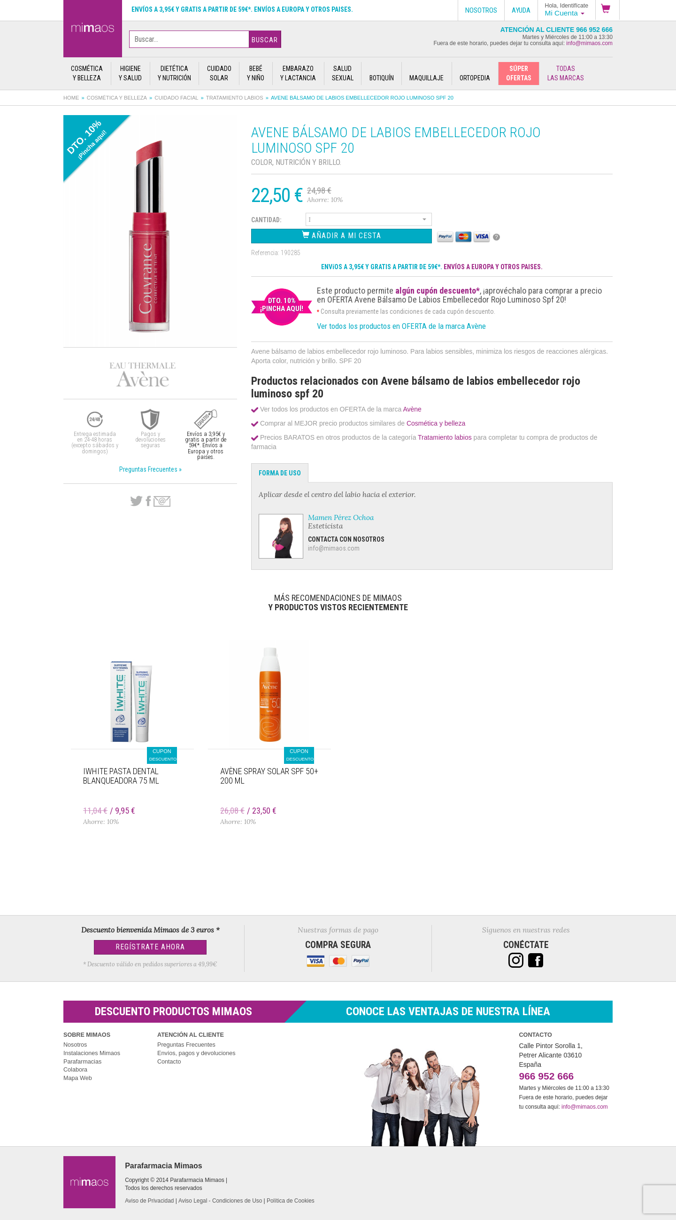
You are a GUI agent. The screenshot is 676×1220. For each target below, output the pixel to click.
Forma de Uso (280, 473)
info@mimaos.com (589, 43)
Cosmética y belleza (117, 98)
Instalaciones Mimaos (91, 1053)
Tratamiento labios (234, 98)
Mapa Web (77, 1078)
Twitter (136, 501)
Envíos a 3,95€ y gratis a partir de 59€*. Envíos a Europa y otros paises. (242, 9)
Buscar (265, 40)
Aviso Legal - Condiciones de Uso (220, 1200)
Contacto (169, 1061)
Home (71, 98)
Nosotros (75, 1044)
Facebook (148, 501)
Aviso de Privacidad (149, 1200)
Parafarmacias (82, 1061)
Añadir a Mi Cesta (341, 235)
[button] (607, 10)
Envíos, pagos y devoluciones (196, 1053)
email (162, 501)
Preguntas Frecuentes (186, 1044)
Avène (412, 409)
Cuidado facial (176, 98)
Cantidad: (266, 220)
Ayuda (521, 10)
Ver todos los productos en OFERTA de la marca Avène (401, 326)
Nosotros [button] (481, 10)
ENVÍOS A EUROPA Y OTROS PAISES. (493, 267)
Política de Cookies (291, 1200)
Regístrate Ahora (150, 946)
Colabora (75, 1069)
